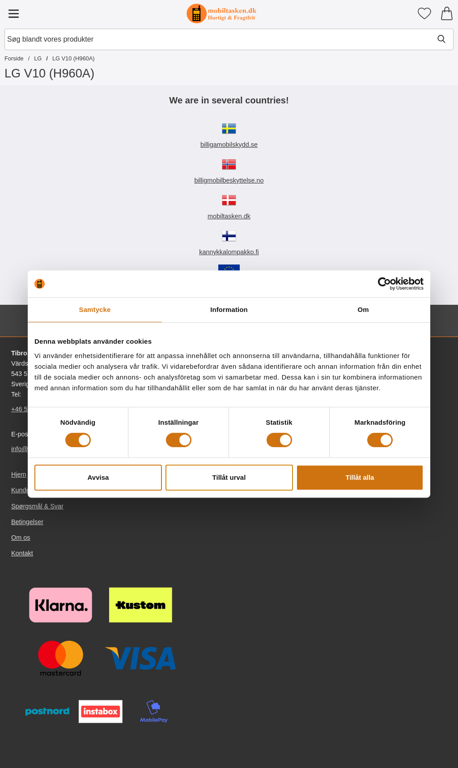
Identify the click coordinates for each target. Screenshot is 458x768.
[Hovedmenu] (13, 13)
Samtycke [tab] (95, 309)
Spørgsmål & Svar (37, 506)
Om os (20, 537)
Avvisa (98, 477)
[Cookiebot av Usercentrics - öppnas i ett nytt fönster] (384, 283)
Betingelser (27, 521)
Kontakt (22, 553)
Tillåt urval (229, 477)
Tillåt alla (360, 477)
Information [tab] (229, 309)
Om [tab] (363, 309)
